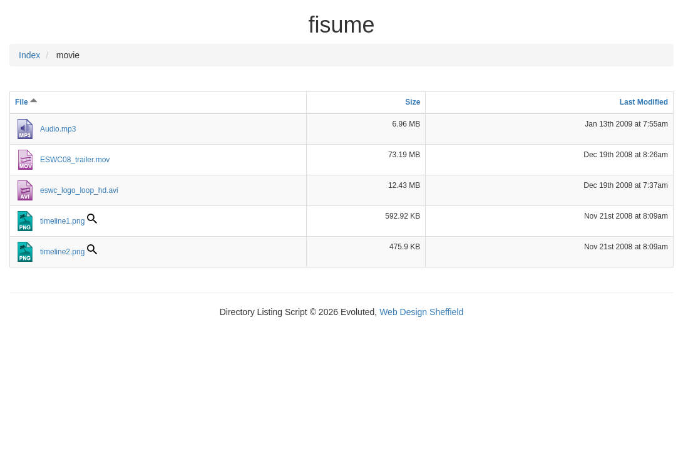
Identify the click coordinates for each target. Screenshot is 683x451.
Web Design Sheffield (421, 312)
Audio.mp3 (58, 129)
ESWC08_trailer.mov (75, 159)
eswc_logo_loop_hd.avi (79, 190)
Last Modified (644, 102)
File (26, 102)
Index (29, 55)
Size (412, 102)
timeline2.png (62, 251)
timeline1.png (62, 221)
